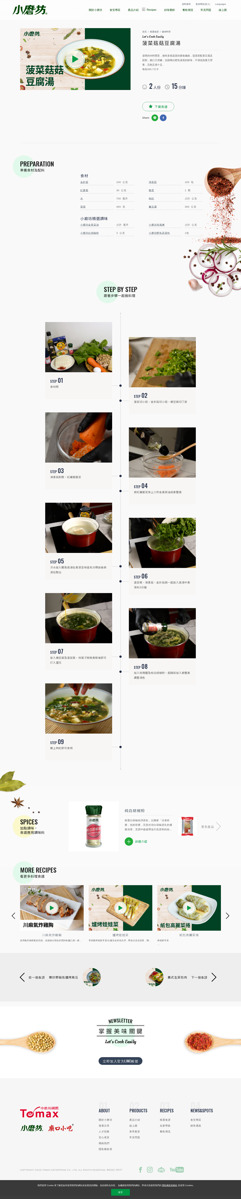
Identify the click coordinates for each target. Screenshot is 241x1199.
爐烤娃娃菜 (189, 937)
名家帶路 (165, 1128)
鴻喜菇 (153, 184)
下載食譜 (161, 109)
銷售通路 (195, 1128)
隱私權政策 (105, 1151)
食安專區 (195, 1122)
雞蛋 (151, 193)
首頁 (144, 34)
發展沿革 (104, 1128)
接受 (120, 1192)
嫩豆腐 (153, 209)
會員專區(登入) (203, 4)
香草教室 (134, 1134)
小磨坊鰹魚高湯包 (159, 235)
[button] (211, 829)
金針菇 (84, 184)
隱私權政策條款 (169, 1185)
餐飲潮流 (165, 1134)
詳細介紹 (136, 844)
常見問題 (134, 1140)
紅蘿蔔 (84, 193)
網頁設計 (111, 1172)
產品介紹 (134, 1122)
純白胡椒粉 (135, 813)
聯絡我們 (104, 1145)
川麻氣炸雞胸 (120, 937)
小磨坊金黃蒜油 (89, 227)
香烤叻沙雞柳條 (52, 937)
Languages (220, 4)
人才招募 (104, 1134)
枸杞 (151, 201)
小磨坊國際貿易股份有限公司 (30, 10)
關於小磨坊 (105, 1122)
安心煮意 (104, 1140)
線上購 (133, 1128)
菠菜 (83, 209)
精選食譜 (154, 34)
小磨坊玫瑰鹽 (157, 227)
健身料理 (166, 34)
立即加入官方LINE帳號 (120, 1063)
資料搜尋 (186, 4)
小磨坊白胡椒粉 (89, 235)
